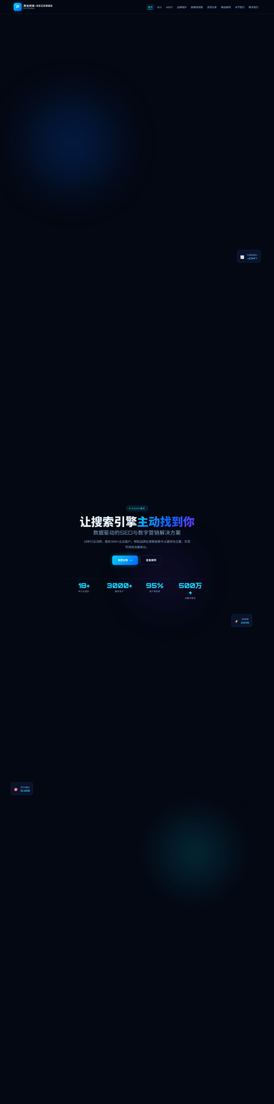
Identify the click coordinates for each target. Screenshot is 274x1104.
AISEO (169, 7)
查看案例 (151, 560)
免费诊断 (125, 560)
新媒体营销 (197, 7)
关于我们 (239, 7)
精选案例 (226, 7)
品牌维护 (182, 7)
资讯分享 (212, 7)
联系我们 (253, 7)
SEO (159, 7)
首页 (150, 7)
